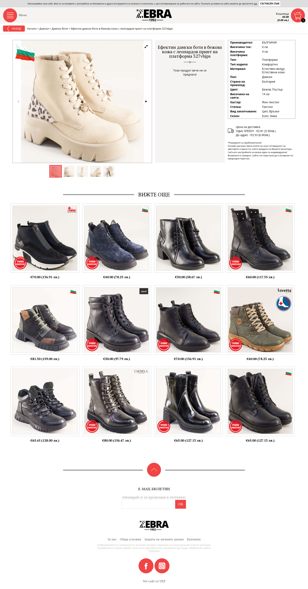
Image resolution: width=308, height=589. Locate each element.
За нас (112, 539)
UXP (163, 581)
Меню (23, 15)
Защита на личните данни (164, 539)
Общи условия (130, 539)
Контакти (194, 539)
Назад (14, 28)
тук (255, 3)
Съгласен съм (269, 3)
